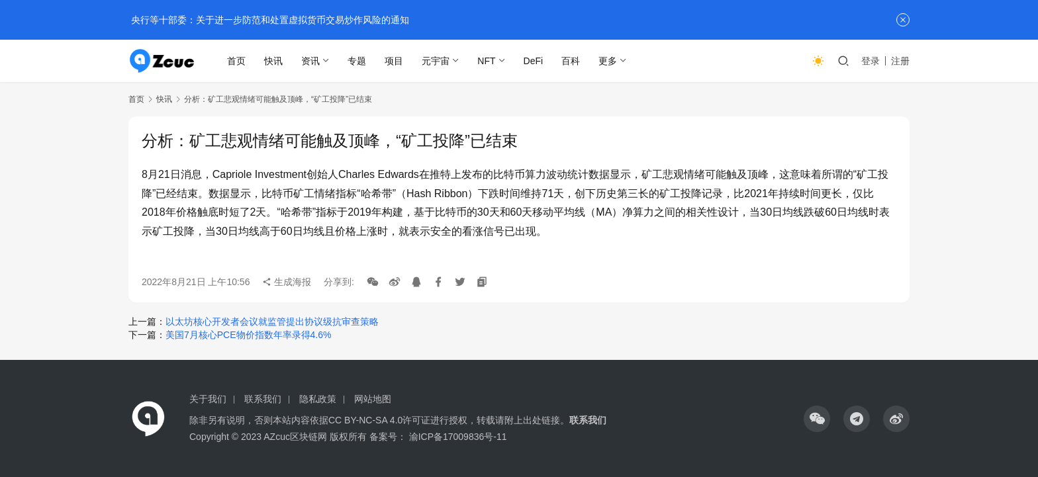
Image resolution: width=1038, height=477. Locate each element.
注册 (900, 61)
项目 (394, 61)
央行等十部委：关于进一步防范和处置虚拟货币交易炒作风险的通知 (268, 20)
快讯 (274, 61)
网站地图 (372, 399)
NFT (487, 61)
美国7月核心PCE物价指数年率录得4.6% (248, 334)
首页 (237, 61)
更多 (608, 61)
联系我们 (262, 399)
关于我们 (207, 399)
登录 (870, 61)
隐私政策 (317, 399)
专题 (357, 61)
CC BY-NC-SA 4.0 (365, 420)
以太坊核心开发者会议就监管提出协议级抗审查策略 (272, 321)
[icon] (817, 419)
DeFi (533, 61)
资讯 (311, 61)
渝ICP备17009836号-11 (458, 436)
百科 (571, 61)
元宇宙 (436, 61)
